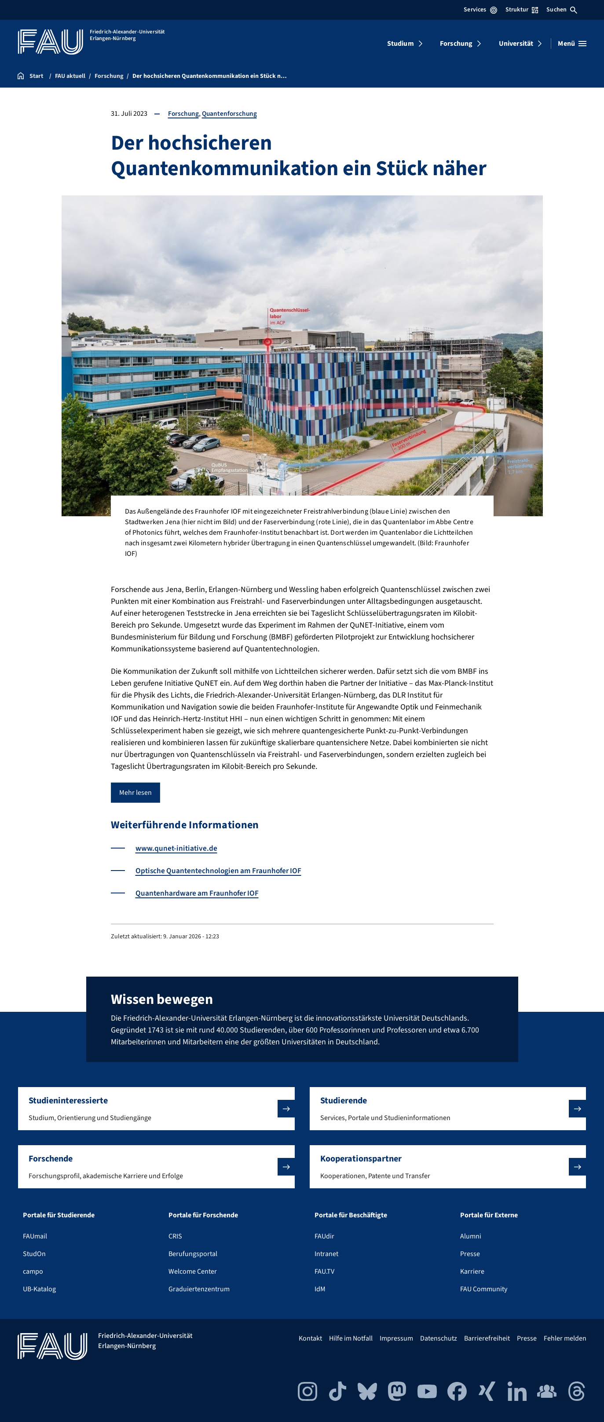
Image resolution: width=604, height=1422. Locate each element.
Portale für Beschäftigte (351, 1215)
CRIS (175, 1236)
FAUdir (324, 1236)
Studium (400, 43)
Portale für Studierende (59, 1215)
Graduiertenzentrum (199, 1289)
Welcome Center (192, 1271)
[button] (156, 1109)
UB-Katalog (39, 1289)
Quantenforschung (231, 113)
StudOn (34, 1254)
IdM (320, 1289)
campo (33, 1271)
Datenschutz (438, 1338)
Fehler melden (565, 1338)
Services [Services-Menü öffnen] (480, 9)
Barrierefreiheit (487, 1338)
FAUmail (35, 1236)
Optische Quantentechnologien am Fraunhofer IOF (221, 870)
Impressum (396, 1338)
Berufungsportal (192, 1254)
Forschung (456, 43)
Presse (470, 1254)
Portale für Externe (489, 1215)
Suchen (561, 9)
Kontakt (310, 1338)
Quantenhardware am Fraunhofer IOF (199, 893)
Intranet (326, 1254)
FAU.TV (324, 1271)
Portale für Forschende (203, 1215)
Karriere (472, 1271)
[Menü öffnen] (572, 43)
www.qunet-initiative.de (177, 848)
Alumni (470, 1236)
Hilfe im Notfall (351, 1338)
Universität (516, 43)
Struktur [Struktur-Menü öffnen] (521, 9)
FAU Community (483, 1289)
